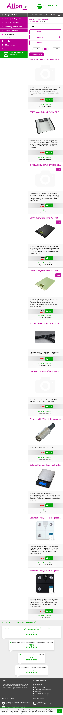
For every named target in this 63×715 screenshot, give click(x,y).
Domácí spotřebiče (11, 31)
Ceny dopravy (38, 684)
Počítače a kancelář (12, 23)
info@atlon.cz (13, 54)
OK (59, 711)
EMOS (39, 32)
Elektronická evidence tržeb (42, 693)
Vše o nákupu (50, 15)
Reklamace (38, 691)
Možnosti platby (39, 686)
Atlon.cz (31, 19)
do (50, 49)
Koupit (49, 100)
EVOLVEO (40, 37)
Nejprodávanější (36, 54)
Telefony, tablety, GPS (13, 19)
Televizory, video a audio (13, 27)
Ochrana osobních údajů (41, 695)
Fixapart (39, 43)
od (30, 49)
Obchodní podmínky (35, 15)
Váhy (8, 37)
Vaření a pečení (9, 34)
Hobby (7, 49)
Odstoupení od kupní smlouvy (43, 689)
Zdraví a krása (10, 45)
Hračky (7, 41)
